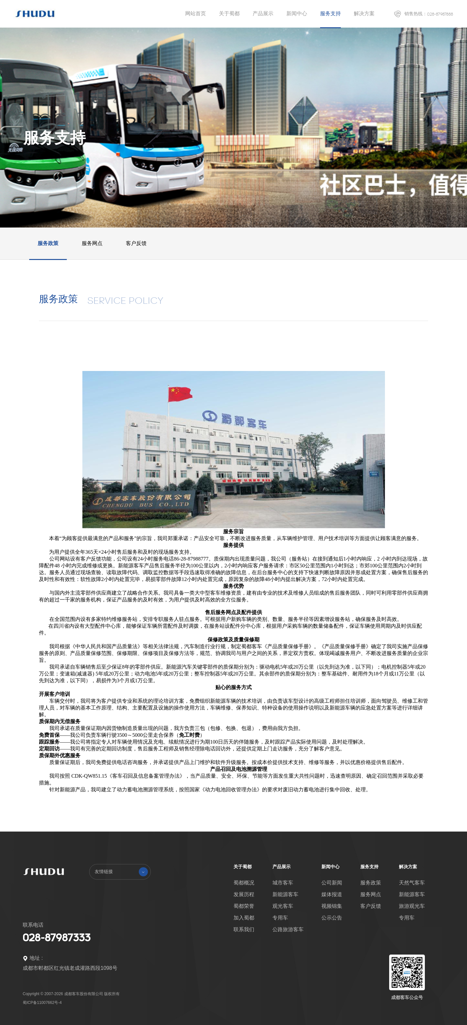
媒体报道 (331, 894)
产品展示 (263, 13)
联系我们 (244, 929)
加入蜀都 (244, 917)
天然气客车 (412, 882)
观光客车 (282, 906)
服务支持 (330, 13)
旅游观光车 (412, 906)
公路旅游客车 (288, 929)
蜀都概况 (244, 882)
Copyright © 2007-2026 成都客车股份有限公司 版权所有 (71, 994)
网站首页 (195, 13)
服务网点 (92, 243)
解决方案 (364, 13)
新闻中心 (296, 13)
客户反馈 (136, 243)
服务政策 (48, 243)
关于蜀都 (229, 13)
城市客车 (282, 882)
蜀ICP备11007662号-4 (42, 1002)
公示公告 (331, 917)
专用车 (280, 917)
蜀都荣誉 (244, 906)
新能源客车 (285, 894)
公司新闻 (331, 882)
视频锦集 (331, 906)
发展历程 (244, 894)
